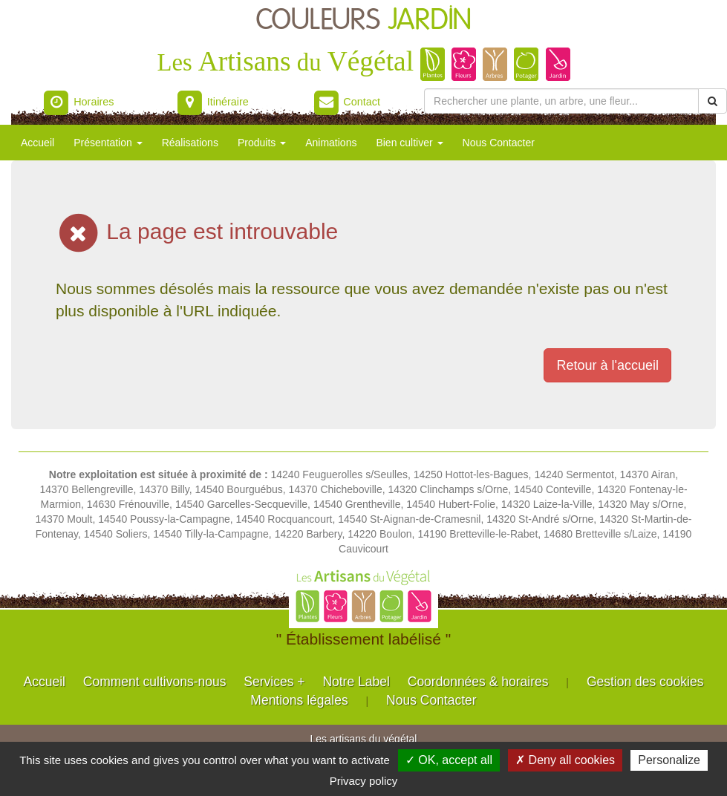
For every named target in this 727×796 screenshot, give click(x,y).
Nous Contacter (499, 143)
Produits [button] (262, 143)
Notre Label (355, 681)
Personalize (669, 760)
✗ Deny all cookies (565, 760)
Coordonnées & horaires (478, 681)
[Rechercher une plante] (561, 101)
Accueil (37, 143)
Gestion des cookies (645, 681)
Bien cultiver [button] (409, 143)
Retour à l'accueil (607, 365)
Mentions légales (299, 700)
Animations (330, 143)
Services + (274, 681)
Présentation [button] (108, 143)
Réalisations (190, 143)
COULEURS (363, 20)
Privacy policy (364, 780)
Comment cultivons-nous (154, 681)
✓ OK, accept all (448, 760)
